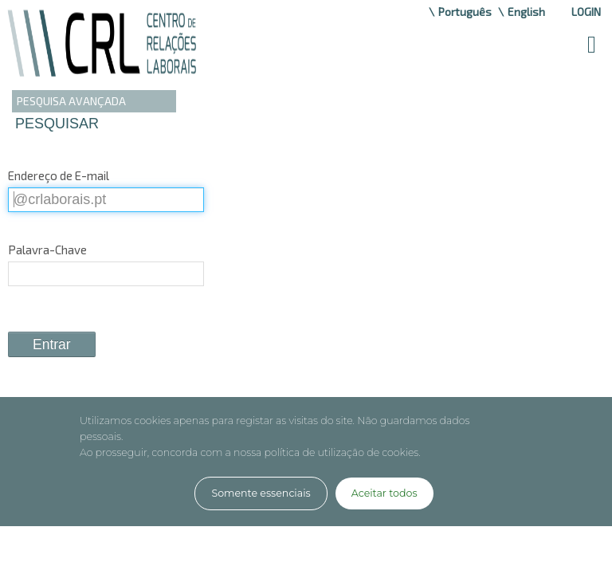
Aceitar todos (384, 493)
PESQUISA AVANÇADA (71, 101)
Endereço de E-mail (58, 175)
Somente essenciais (260, 493)
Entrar (52, 344)
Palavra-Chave (47, 249)
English (526, 11)
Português (465, 11)
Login (586, 11)
